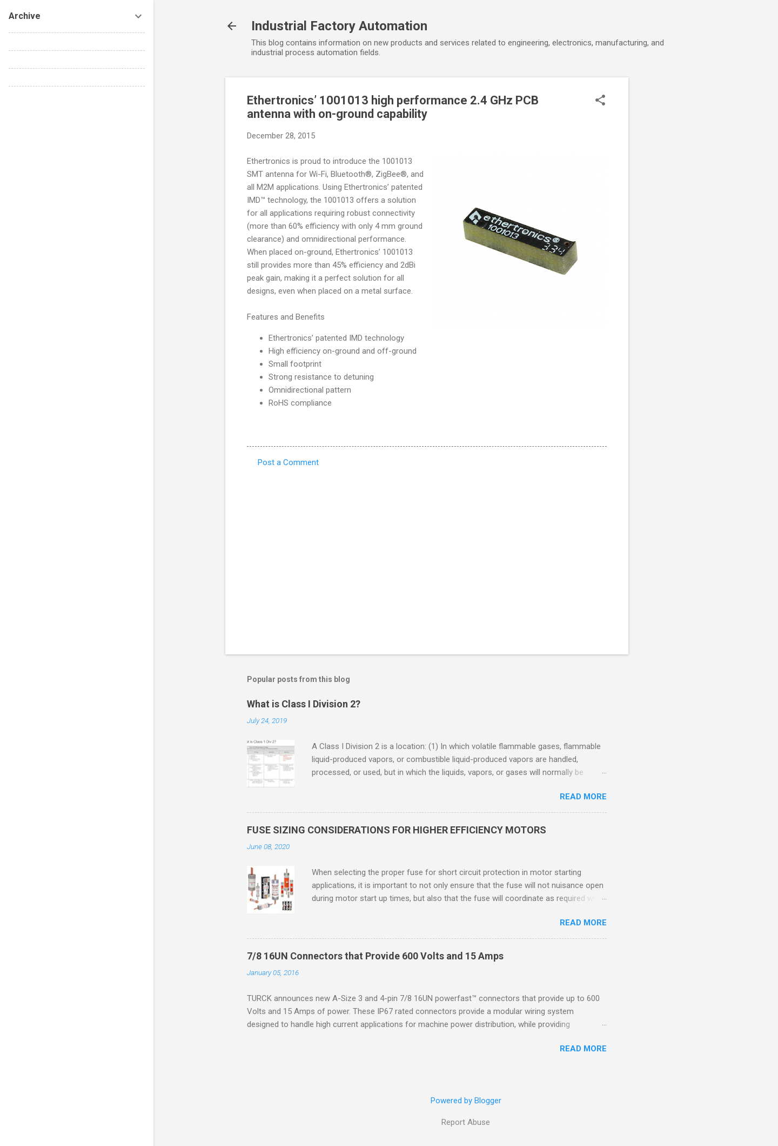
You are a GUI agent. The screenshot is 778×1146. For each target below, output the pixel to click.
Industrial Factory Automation (339, 26)
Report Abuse (465, 1122)
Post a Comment (288, 462)
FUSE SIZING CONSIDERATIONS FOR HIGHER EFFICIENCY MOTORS (396, 830)
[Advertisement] (671, 239)
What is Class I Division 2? (303, 704)
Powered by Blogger (466, 1100)
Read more (583, 796)
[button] (600, 101)
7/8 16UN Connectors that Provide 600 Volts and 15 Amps (375, 956)
